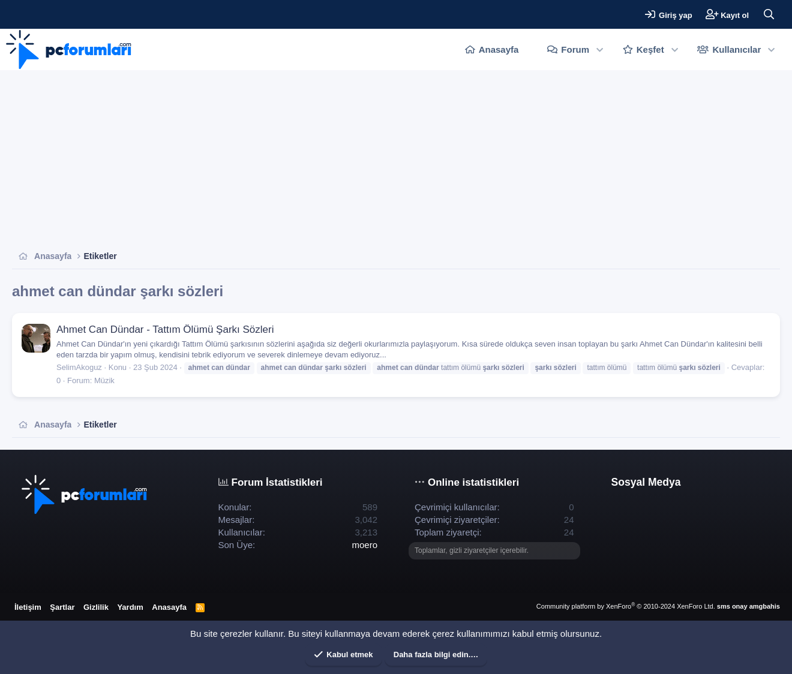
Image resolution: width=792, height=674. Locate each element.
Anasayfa (499, 49)
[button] (599, 49)
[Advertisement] (372, 160)
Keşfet (650, 49)
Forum (575, 49)
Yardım (130, 607)
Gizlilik (96, 607)
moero (364, 545)
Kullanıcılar (736, 49)
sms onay (732, 606)
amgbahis (764, 606)
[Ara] (768, 14)
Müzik (104, 380)
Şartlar (62, 607)
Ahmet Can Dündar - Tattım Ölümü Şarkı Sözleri (165, 329)
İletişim (27, 607)
